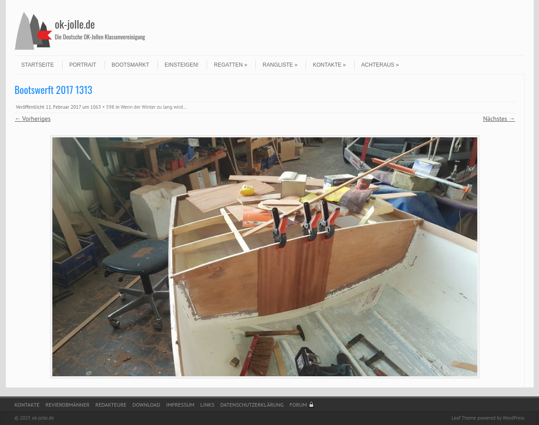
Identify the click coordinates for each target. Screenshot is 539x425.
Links (207, 404)
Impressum (180, 404)
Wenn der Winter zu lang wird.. (153, 107)
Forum (298, 404)
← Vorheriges (33, 119)
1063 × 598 (102, 107)
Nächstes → (499, 119)
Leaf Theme (464, 418)
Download (146, 404)
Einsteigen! (182, 65)
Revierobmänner (67, 404)
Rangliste (280, 65)
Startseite (37, 65)
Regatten (230, 65)
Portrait (82, 65)
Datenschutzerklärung (252, 404)
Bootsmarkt (130, 65)
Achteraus (380, 65)
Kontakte (329, 65)
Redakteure (111, 404)
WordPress (514, 418)
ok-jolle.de (75, 24)
